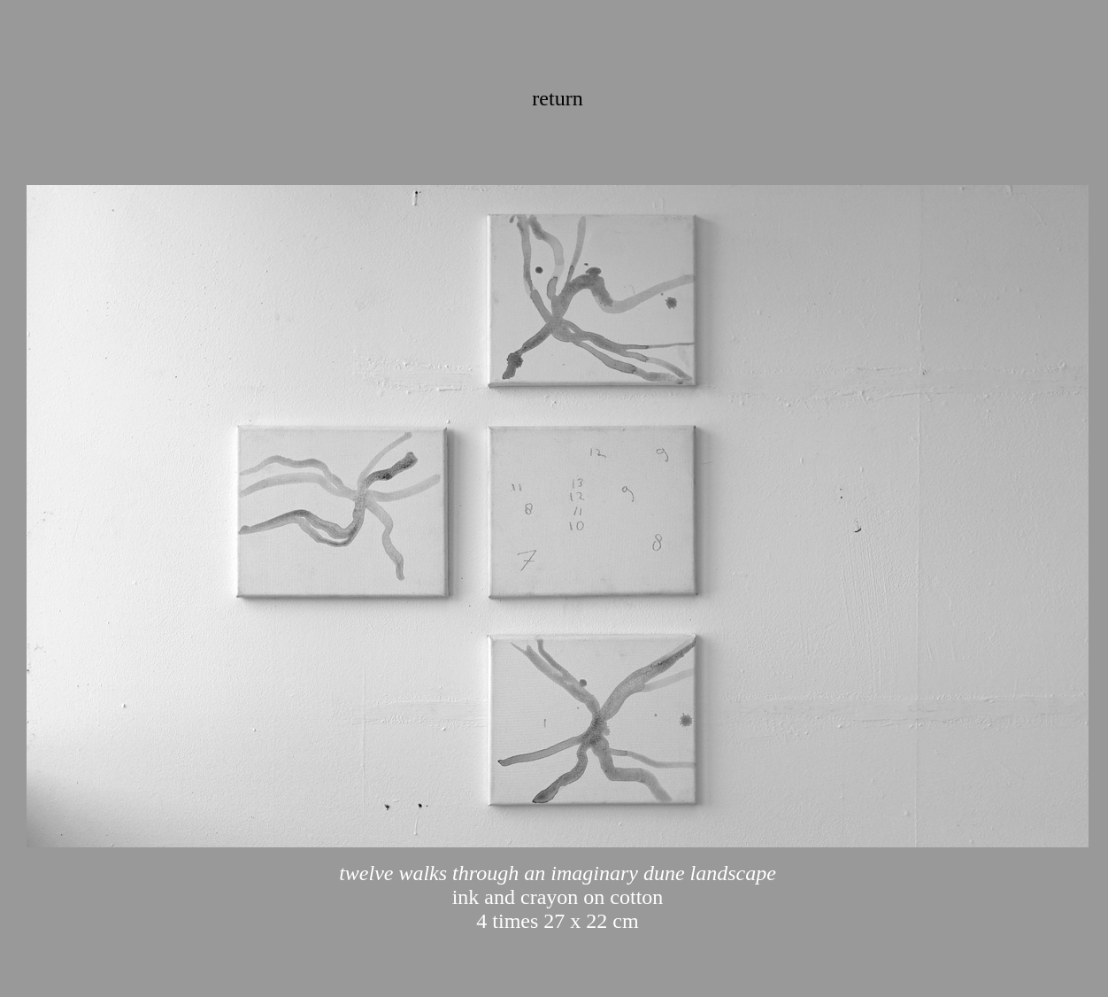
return (557, 98)
